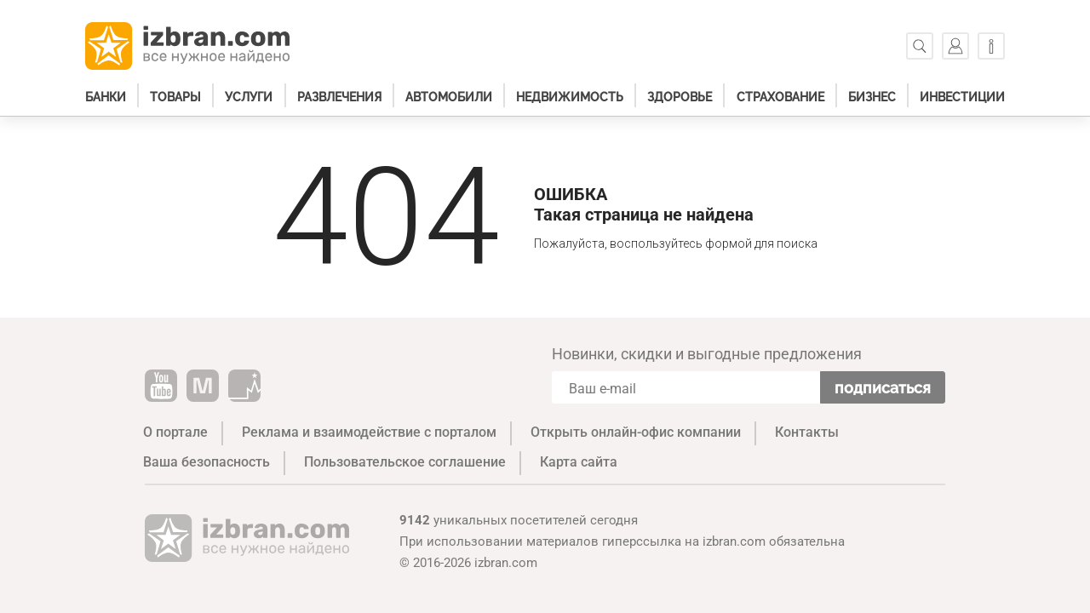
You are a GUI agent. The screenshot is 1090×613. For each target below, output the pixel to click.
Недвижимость (569, 97)
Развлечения (339, 97)
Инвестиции (962, 97)
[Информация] (991, 46)
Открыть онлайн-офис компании (636, 432)
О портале (175, 432)
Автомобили (448, 97)
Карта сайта (578, 462)
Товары (175, 97)
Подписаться (883, 388)
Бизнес (872, 97)
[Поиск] (919, 46)
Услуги (248, 97)
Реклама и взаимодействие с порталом (369, 432)
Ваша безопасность (206, 462)
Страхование (780, 97)
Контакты (807, 432)
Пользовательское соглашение (405, 462)
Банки (105, 97)
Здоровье (679, 97)
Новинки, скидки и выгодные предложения (707, 354)
